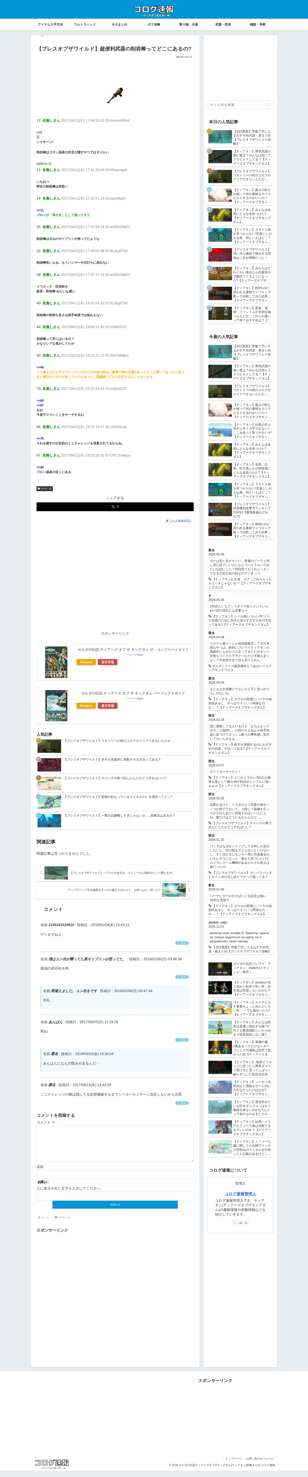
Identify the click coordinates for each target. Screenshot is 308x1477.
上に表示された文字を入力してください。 (70, 1195)
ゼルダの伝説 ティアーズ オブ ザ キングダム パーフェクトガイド (133, 693)
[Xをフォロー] (234, 1222)
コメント (46, 1122)
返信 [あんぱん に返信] (182, 1039)
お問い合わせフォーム (260, 1464)
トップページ (234, 1464)
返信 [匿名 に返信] (182, 1103)
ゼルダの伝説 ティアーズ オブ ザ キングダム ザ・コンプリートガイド (133, 650)
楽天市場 (107, 662)
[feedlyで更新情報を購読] (240, 1222)
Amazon (86, 662)
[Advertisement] (115, 70)
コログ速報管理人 (240, 1194)
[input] (240, 104)
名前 (40, 1173)
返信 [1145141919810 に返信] (182, 943)
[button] (269, 105)
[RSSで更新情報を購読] (246, 1222)
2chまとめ (45, 488)
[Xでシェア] (115, 506)
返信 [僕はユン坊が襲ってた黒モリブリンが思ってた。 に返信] (182, 977)
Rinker (140, 654)
